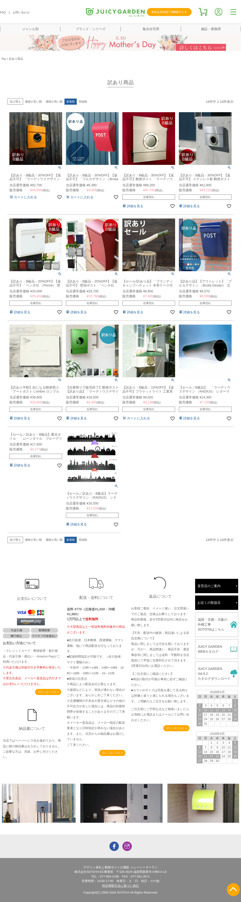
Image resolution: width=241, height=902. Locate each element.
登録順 (83, 101)
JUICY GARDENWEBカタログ (210, 649)
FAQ (3, 12)
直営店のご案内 (209, 586)
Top (3, 58)
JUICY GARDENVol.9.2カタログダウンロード (214, 673)
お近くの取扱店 (209, 602)
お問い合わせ (21, 12)
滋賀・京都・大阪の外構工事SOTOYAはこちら (212, 624)
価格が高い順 (54, 101)
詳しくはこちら (47, 691)
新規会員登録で (169, 12)
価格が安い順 (33, 101)
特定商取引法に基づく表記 (120, 885)
